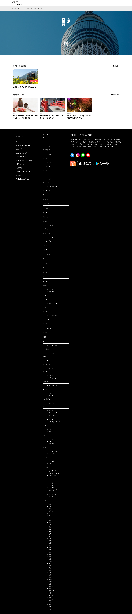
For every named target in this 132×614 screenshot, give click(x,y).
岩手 (49, 541)
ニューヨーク (52, 413)
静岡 (49, 570)
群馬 (49, 588)
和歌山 (50, 531)
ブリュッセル (52, 378)
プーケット (51, 441)
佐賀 (49, 506)
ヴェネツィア (52, 490)
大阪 (49, 593)
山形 (49, 534)
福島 (49, 522)
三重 (49, 602)
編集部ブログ (20, 149)
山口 (49, 513)
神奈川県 (50, 591)
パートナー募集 (21, 156)
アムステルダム (53, 385)
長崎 (49, 604)
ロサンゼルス (52, 415)
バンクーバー (52, 316)
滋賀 (49, 543)
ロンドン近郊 (52, 451)
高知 (35, 9)
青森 (49, 547)
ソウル (50, 360)
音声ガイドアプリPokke (23, 145)
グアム (50, 410)
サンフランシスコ (53, 422)
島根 (49, 607)
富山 (49, 527)
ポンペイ (50, 485)
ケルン (50, 393)
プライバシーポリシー (23, 171)
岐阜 (49, 538)
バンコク (50, 444)
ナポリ (50, 483)
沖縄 (49, 554)
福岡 (49, 552)
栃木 (49, 566)
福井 (49, 525)
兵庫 (49, 563)
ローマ (50, 497)
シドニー (50, 368)
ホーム (14, 9)
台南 (49, 429)
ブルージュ (51, 376)
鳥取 (49, 509)
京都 (49, 597)
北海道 (50, 595)
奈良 (49, 577)
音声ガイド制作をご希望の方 (25, 160)
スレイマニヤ (52, 304)
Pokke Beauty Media (22, 179)
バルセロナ (51, 475)
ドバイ (50, 162)
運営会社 (19, 175)
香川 (49, 550)
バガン (50, 237)
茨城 (49, 582)
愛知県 (50, 586)
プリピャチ (51, 179)
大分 (49, 557)
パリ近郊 (50, 461)
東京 (49, 609)
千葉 (49, 561)
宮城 (49, 545)
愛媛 (49, 559)
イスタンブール (53, 345)
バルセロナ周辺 (53, 473)
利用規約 (19, 168)
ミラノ (50, 492)
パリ (49, 463)
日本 (27, 9)
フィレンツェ (52, 494)
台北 (49, 432)
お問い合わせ (20, 164)
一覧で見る (114, 66)
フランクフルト (53, 395)
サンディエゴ (52, 419)
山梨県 (50, 600)
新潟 (49, 579)
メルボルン (51, 292)
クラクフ (50, 146)
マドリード (51, 471)
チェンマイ (51, 439)
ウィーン (50, 289)
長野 (49, 584)
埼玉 (49, 536)
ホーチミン (51, 353)
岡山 (49, 568)
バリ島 (50, 225)
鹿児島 (50, 511)
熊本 (49, 529)
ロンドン (50, 453)
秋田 (49, 518)
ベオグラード (52, 186)
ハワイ (50, 417)
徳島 (49, 504)
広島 (49, 575)
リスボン (50, 403)
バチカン (50, 487)
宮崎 (49, 520)
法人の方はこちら (21, 153)
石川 (49, 572)
